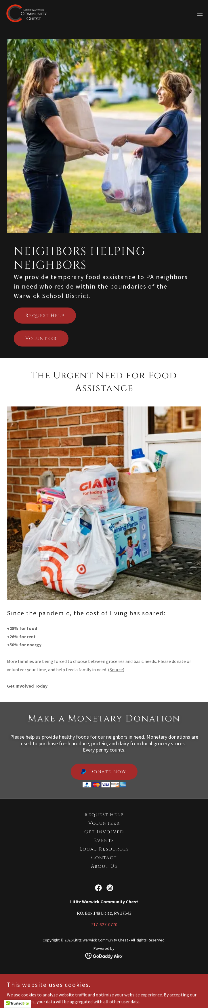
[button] (200, 14)
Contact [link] (104, 858)
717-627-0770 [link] (104, 924)
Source (116, 669)
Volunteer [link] (104, 823)
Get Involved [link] (104, 832)
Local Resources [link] (104, 849)
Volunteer (41, 338)
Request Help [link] (104, 815)
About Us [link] (104, 866)
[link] (26, 13)
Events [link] (104, 840)
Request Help (44, 315)
